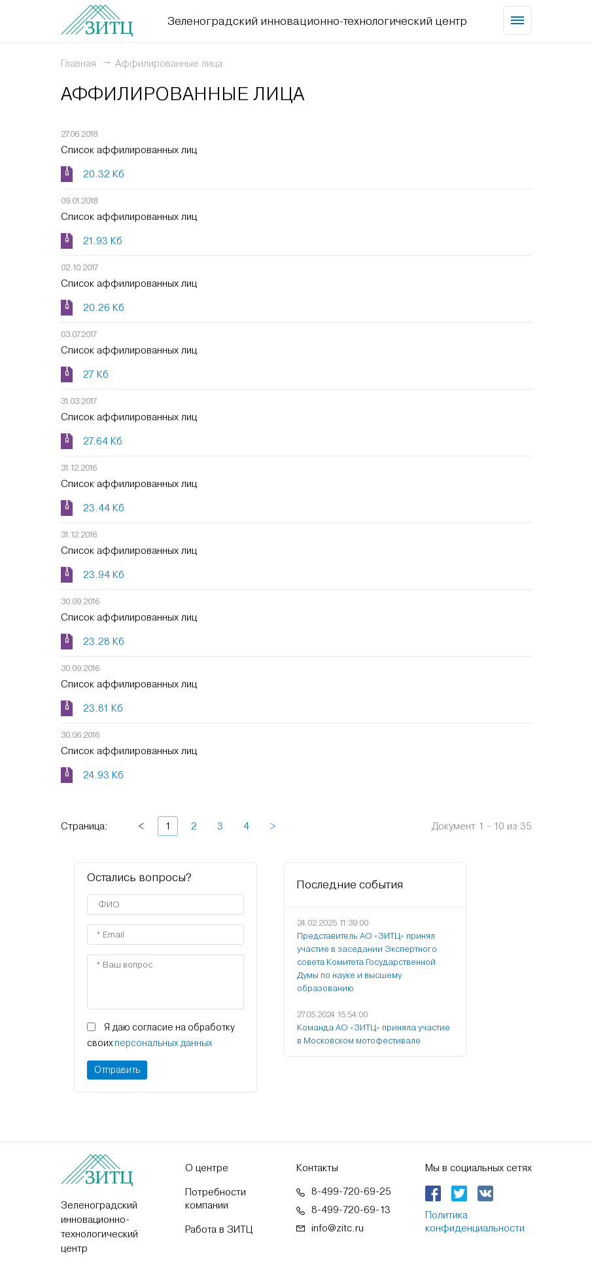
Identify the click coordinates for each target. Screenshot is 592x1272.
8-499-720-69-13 (351, 1210)
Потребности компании (215, 1198)
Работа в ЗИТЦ (218, 1229)
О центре (206, 1168)
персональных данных (163, 1043)
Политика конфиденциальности (475, 1221)
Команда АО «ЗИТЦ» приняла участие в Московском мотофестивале (373, 1034)
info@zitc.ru (337, 1228)
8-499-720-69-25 (351, 1191)
